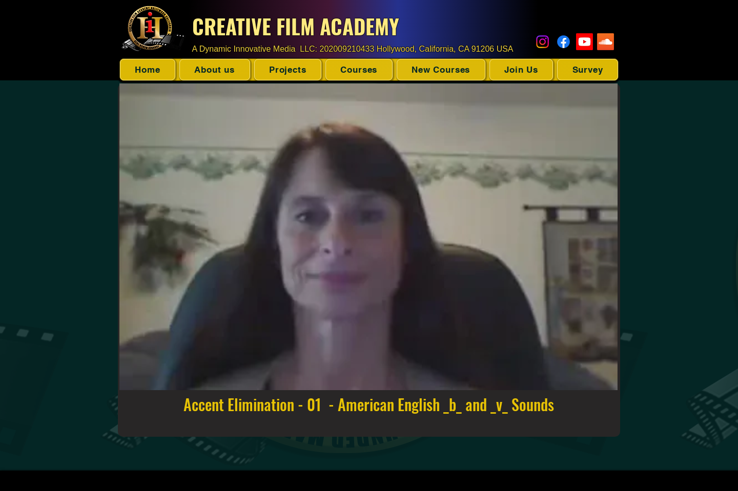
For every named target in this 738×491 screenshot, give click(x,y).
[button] (287, 69)
